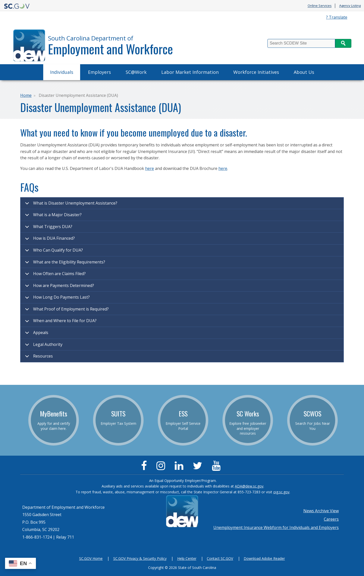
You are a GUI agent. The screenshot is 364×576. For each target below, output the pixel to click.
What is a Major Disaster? (52, 216)
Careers (331, 519)
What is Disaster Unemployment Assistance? (70, 204)
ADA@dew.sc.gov (249, 486)
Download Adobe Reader (264, 558)
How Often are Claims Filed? (54, 275)
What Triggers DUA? (47, 228)
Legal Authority (42, 346)
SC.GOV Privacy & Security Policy (140, 558)
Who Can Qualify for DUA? (53, 251)
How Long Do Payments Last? (56, 298)
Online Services (320, 6)
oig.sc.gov (281, 492)
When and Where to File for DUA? (60, 322)
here (149, 168)
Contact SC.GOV (220, 558)
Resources (38, 357)
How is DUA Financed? (49, 240)
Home (26, 95)
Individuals (61, 72)
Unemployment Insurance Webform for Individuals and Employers (276, 527)
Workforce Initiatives (256, 72)
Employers (99, 72)
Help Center (186, 558)
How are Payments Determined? (58, 287)
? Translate (336, 17)
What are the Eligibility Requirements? (64, 263)
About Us (304, 72)
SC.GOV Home (91, 558)
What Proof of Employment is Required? (66, 310)
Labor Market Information (190, 72)
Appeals (35, 334)
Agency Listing (350, 6)
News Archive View (321, 511)
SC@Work (136, 72)
